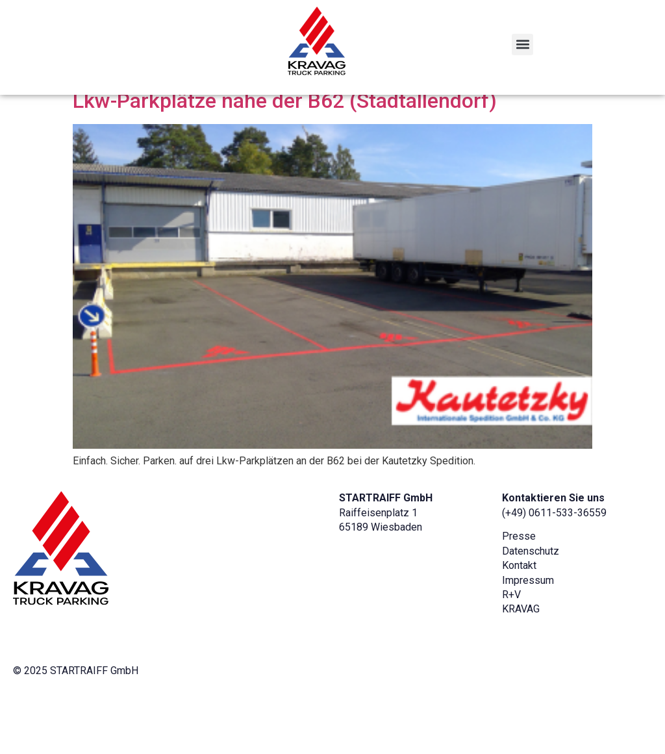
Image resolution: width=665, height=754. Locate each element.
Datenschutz (530, 603)
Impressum (528, 633)
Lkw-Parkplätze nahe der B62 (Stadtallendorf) (285, 154)
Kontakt (519, 618)
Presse (519, 589)
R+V (511, 648)
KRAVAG (521, 662)
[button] (522, 44)
